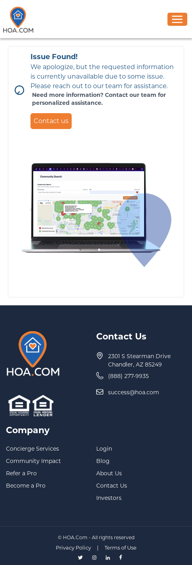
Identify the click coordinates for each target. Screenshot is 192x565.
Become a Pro (26, 485)
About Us (109, 473)
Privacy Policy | (79, 547)
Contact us (51, 121)
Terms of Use (121, 547)
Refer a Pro (21, 473)
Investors (109, 497)
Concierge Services (32, 448)
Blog (103, 461)
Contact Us (111, 485)
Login (104, 448)
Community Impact (33, 461)
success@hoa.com (133, 392)
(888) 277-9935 (128, 376)
